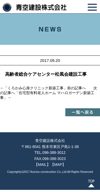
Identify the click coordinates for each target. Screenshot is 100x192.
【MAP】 (58, 164)
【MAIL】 (42, 164)
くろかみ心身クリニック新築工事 (35, 88)
